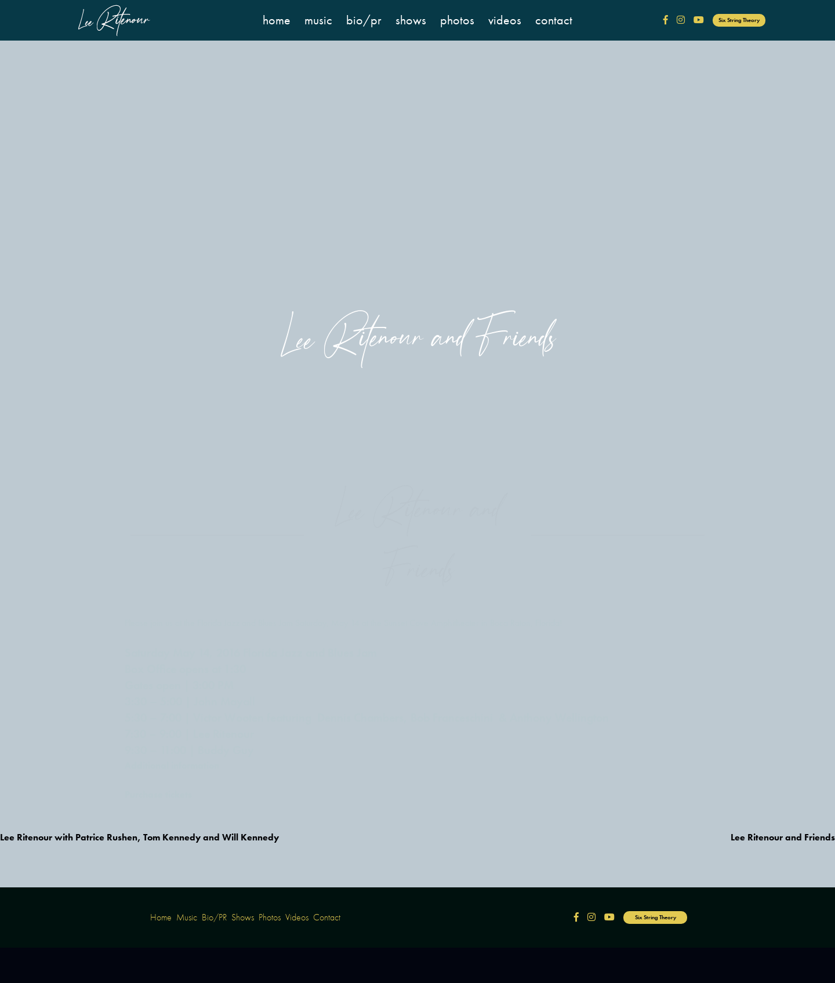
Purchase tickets (158, 788)
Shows (410, 20)
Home (277, 20)
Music (318, 20)
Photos (457, 20)
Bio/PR (364, 20)
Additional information (172, 759)
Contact (553, 20)
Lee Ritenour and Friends (783, 837)
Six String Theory (739, 20)
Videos (504, 20)
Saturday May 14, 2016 (182, 646)
